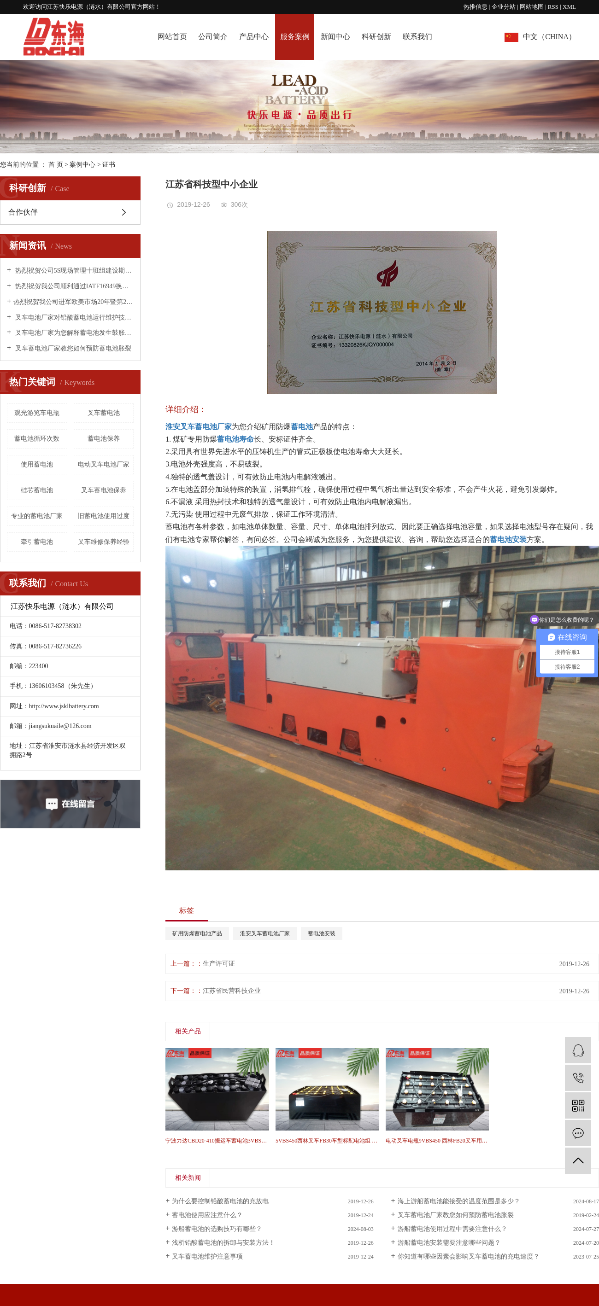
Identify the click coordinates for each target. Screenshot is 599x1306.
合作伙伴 (23, 212)
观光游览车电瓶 (36, 412)
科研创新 (376, 37)
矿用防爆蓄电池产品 (197, 933)
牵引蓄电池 (37, 541)
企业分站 (504, 6)
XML (569, 6)
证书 (108, 164)
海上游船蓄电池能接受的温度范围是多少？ (459, 1201)
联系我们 (417, 37)
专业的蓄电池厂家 (37, 516)
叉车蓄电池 (104, 412)
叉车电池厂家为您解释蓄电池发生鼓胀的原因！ (73, 332)
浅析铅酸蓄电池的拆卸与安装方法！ (223, 1242)
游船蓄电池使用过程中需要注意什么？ (452, 1228)
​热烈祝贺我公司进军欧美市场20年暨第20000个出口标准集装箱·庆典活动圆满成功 (73, 301)
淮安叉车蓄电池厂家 (265, 933)
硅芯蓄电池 (37, 490)
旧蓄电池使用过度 (103, 516)
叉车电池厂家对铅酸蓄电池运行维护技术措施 (73, 317)
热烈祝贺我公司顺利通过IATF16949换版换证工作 (73, 286)
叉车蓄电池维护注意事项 (207, 1256)
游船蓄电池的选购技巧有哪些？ (217, 1228)
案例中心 (82, 164)
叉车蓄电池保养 (103, 490)
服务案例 (295, 37)
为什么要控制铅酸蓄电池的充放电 (220, 1201)
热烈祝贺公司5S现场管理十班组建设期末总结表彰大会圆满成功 (73, 270)
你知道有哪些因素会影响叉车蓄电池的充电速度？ (469, 1256)
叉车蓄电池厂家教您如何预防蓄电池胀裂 (72, 348)
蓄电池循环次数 (36, 438)
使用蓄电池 (37, 464)
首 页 (55, 164)
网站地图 (532, 6)
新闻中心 (335, 37)
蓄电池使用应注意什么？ (207, 1215)
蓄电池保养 (104, 438)
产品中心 (254, 37)
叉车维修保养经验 (103, 541)
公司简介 (213, 37)
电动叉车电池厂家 (103, 464)
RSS (553, 6)
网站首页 (172, 37)
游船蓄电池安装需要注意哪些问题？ (449, 1242)
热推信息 (475, 6)
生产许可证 (219, 963)
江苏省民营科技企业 (232, 990)
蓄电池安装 (321, 933)
